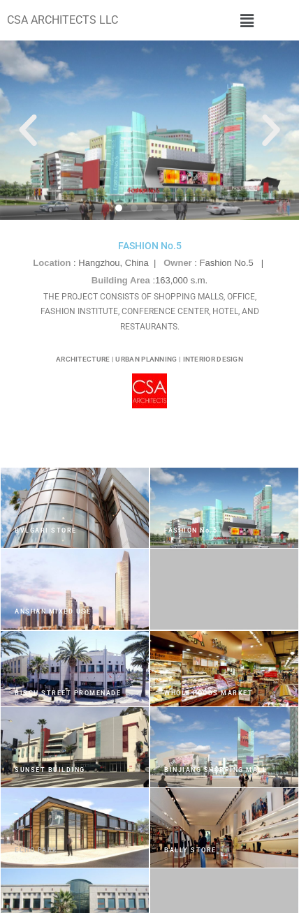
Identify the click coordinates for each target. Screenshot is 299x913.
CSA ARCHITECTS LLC (62, 20)
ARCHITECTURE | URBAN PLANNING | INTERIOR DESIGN (149, 359)
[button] (246, 20)
